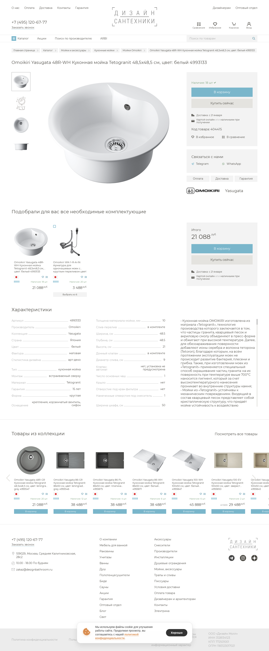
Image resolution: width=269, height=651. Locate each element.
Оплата (29, 8)
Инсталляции (163, 557)
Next (254, 478)
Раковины (107, 551)
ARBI (103, 38)
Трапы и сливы (165, 575)
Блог (103, 611)
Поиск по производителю (73, 38)
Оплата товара (164, 593)
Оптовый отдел (246, 8)
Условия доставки (167, 587)
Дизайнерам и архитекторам (175, 599)
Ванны (104, 563)
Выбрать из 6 (70, 294)
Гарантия (81, 8)
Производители (165, 551)
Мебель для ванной (113, 545)
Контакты (63, 8)
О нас (15, 8)
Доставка (45, 8)
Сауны (104, 587)
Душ (103, 569)
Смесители (162, 545)
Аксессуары (162, 539)
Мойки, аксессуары (168, 569)
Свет (103, 617)
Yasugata (234, 191)
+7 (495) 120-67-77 (29, 22)
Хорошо (177, 632)
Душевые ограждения (170, 563)
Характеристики (32, 309)
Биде (103, 581)
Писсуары (161, 581)
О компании (108, 539)
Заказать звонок (23, 27)
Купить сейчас (222, 103)
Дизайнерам (222, 8)
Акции (41, 38)
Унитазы (105, 557)
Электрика (161, 611)
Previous (8, 478)
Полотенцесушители (115, 575)
